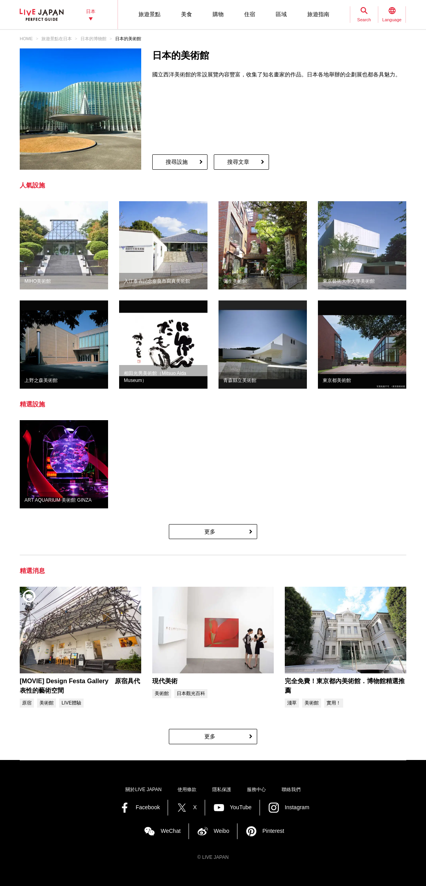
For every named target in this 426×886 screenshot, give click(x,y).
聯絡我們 (291, 789)
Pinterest (273, 831)
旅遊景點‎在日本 (56, 38)
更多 (209, 531)
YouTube (241, 807)
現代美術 (165, 681)
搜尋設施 (177, 162)
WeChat (170, 831)
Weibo (221, 831)
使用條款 (187, 789)
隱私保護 (221, 789)
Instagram (297, 807)
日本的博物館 (93, 38)
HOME (26, 38)
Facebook (148, 807)
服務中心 (256, 789)
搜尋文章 (238, 162)
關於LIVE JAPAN (143, 789)
